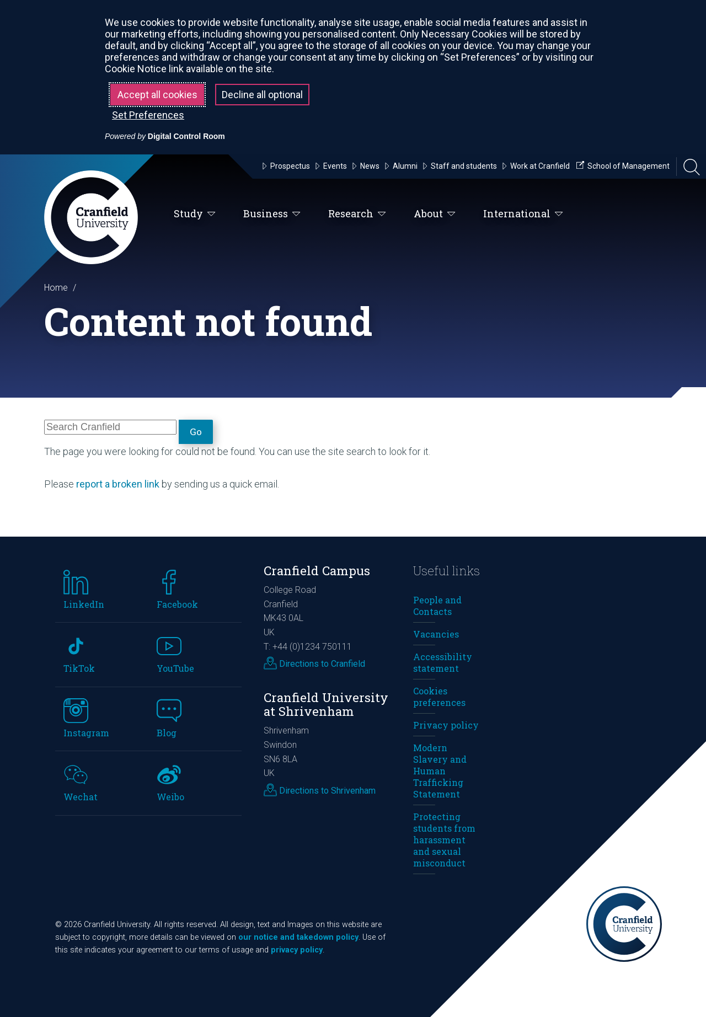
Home (56, 287)
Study (195, 214)
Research (357, 214)
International (523, 214)
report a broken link (117, 484)
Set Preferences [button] (148, 115)
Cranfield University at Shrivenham (326, 704)
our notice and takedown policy (298, 937)
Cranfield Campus (317, 571)
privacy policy (297, 950)
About (435, 214)
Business (272, 214)
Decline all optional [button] (262, 94)
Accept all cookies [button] (157, 94)
